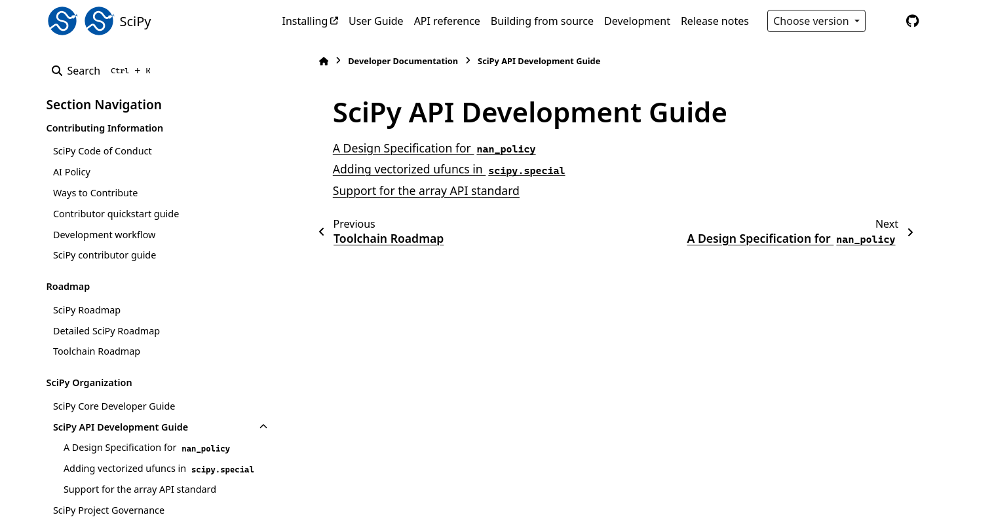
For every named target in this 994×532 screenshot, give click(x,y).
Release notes (715, 21)
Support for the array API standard (140, 489)
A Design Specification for (148, 447)
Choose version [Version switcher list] (812, 21)
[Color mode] (885, 21)
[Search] (104, 71)
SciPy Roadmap (87, 310)
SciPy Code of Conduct (102, 151)
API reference (447, 21)
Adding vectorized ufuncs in (160, 468)
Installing (305, 21)
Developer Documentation (400, 61)
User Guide (376, 21)
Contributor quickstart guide (116, 213)
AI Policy (71, 172)
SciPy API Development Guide (120, 427)
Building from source (542, 21)
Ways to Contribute (95, 192)
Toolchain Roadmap (96, 351)
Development (637, 21)
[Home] (320, 61)
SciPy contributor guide (104, 255)
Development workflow (104, 234)
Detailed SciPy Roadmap (106, 331)
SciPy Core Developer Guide (114, 406)
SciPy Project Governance (108, 510)
